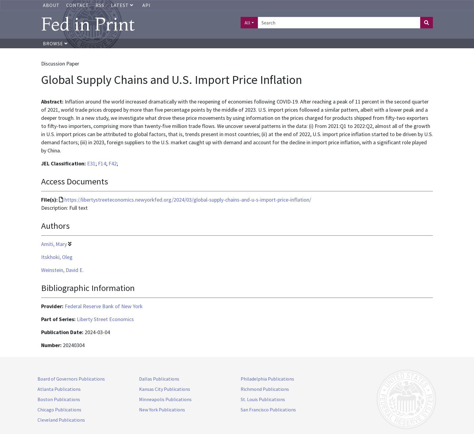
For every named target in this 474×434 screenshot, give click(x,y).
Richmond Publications (265, 389)
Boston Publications (58, 399)
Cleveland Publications (61, 420)
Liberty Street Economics (105, 319)
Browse (55, 43)
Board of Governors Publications (71, 379)
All (247, 23)
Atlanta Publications (59, 389)
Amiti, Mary (54, 244)
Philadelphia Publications (267, 379)
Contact (77, 5)
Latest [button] (123, 5)
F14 (102, 163)
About (51, 5)
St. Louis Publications (263, 399)
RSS (100, 5)
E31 (91, 163)
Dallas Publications (159, 379)
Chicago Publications (59, 410)
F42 (113, 163)
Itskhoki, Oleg (57, 257)
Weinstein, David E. (62, 269)
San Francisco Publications (268, 410)
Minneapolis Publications (165, 399)
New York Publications (162, 410)
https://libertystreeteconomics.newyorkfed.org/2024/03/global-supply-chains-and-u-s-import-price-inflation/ (187, 199)
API (146, 5)
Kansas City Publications (164, 389)
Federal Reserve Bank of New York (104, 306)
